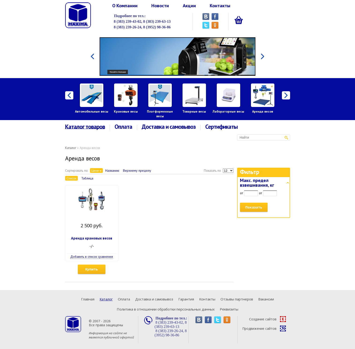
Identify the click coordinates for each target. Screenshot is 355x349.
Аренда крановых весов (91, 238)
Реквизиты (229, 309)
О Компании (125, 6)
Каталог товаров (85, 127)
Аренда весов (262, 111)
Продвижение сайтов (264, 328)
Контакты (220, 6)
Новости (160, 6)
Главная (87, 299)
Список (71, 178)
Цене (95, 170)
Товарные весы (194, 111)
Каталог (70, 148)
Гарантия (186, 299)
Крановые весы (126, 111)
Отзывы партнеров (236, 299)
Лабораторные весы (228, 111)
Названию (112, 170)
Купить (91, 269)
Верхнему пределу (137, 170)
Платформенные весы (160, 113)
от (241, 193)
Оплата (123, 127)
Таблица (87, 178)
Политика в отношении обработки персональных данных (166, 309)
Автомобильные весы (91, 111)
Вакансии (266, 299)
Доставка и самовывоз (169, 127)
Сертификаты (221, 127)
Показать (253, 207)
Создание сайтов (267, 319)
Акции (189, 6)
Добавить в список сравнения (91, 256)
